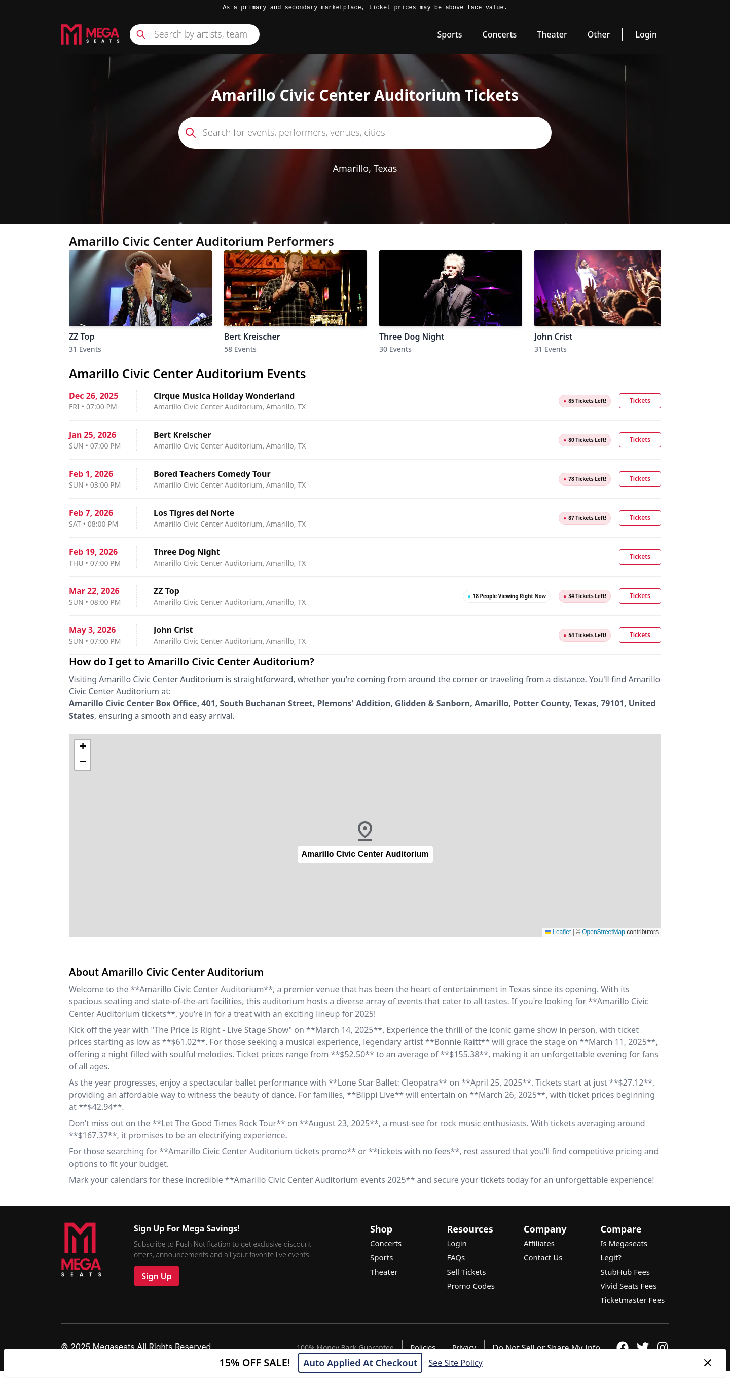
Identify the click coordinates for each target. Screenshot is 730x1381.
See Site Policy (455, 1362)
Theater (552, 34)
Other (599, 34)
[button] (365, 835)
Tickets (640, 400)
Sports (449, 34)
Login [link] (646, 34)
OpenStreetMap (603, 932)
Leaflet (558, 932)
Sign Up (156, 1276)
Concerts (500, 34)
